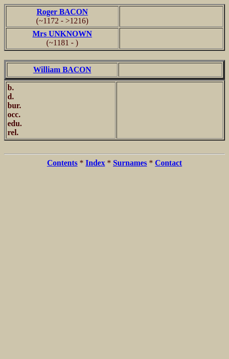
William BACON (62, 69)
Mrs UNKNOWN (62, 33)
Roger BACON (62, 11)
